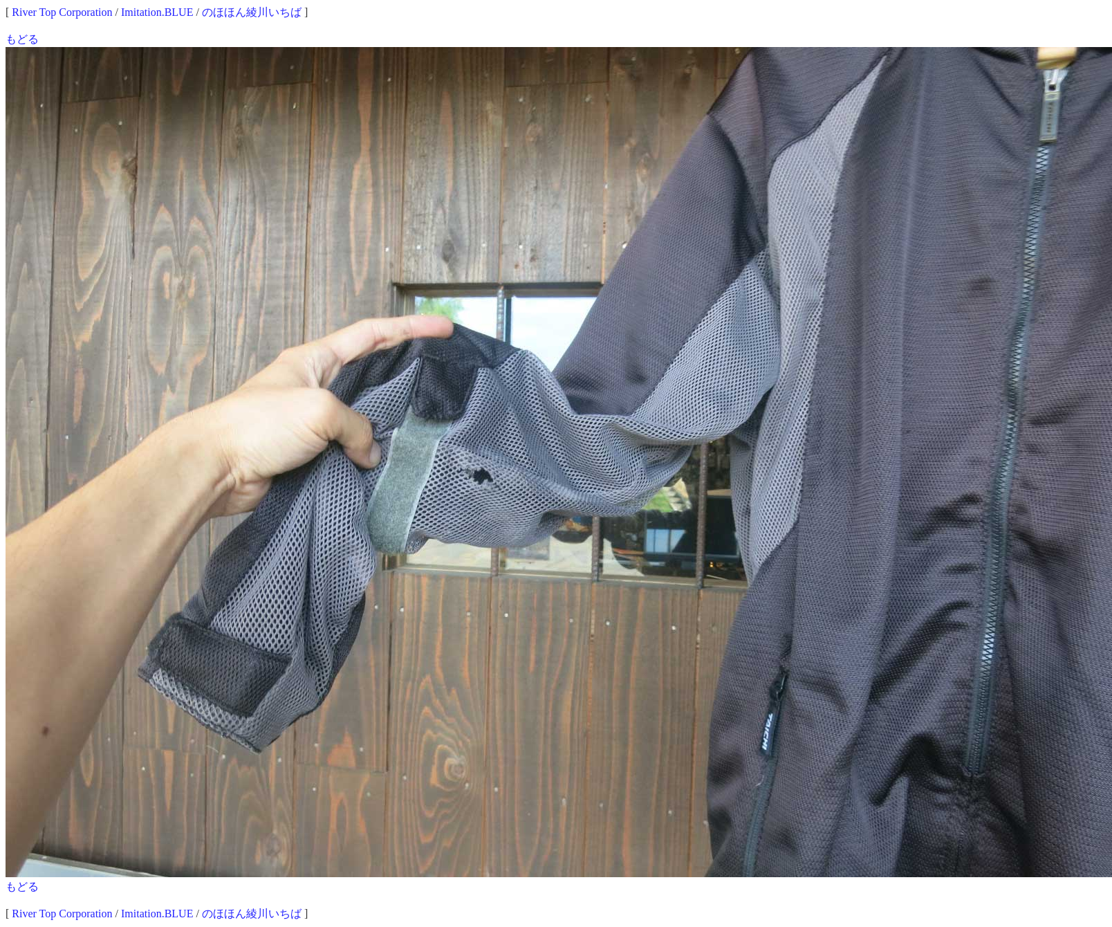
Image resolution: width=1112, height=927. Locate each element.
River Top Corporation (62, 12)
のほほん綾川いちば (252, 12)
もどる (22, 39)
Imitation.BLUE (157, 12)
